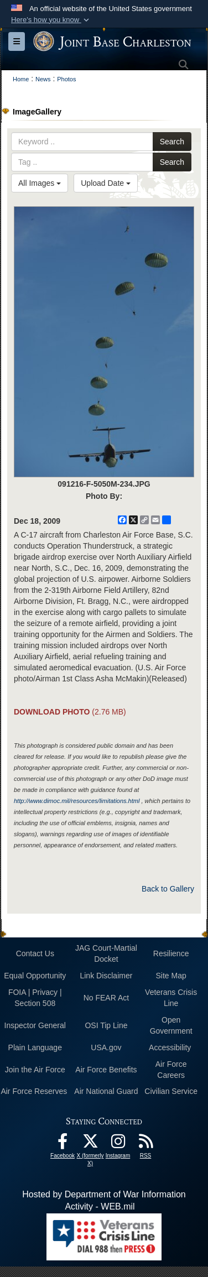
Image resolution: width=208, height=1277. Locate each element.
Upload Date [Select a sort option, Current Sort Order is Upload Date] (106, 183)
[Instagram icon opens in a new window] (118, 1144)
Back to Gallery (168, 888)
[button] (51, 19)
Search (172, 141)
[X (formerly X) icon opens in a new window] (90, 1144)
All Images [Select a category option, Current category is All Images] (39, 183)
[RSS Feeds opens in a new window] (145, 1144)
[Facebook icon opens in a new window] (62, 1144)
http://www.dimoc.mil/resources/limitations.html (76, 801)
